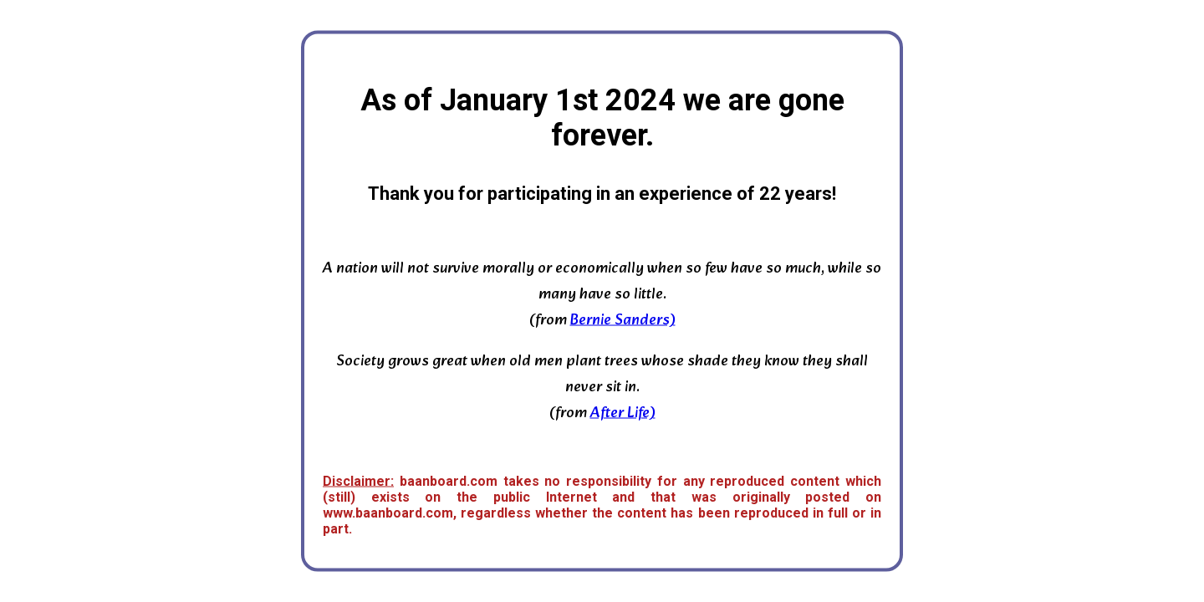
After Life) (623, 413)
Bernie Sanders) (623, 321)
